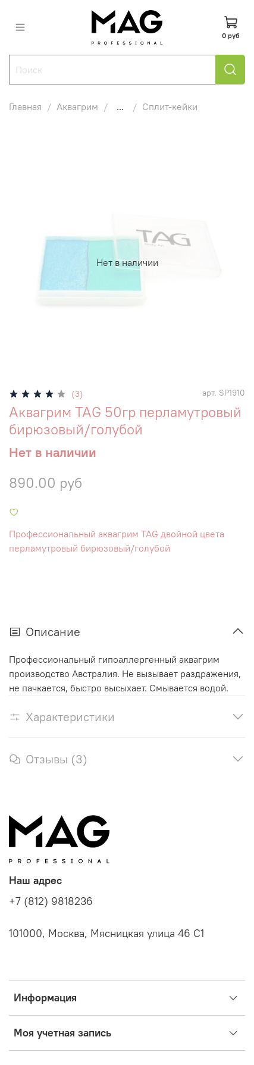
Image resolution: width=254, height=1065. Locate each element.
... (120, 106)
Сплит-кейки (169, 106)
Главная (25, 106)
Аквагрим (77, 106)
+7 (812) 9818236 (51, 901)
